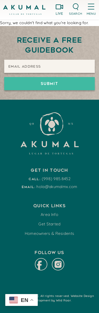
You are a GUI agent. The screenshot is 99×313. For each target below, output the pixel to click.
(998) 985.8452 (56, 178)
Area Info (49, 214)
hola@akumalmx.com (56, 186)
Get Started (49, 223)
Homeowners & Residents (49, 233)
